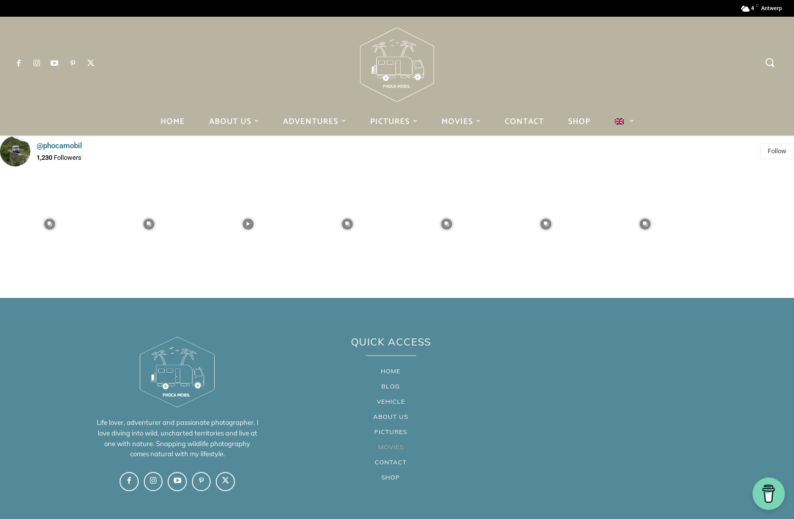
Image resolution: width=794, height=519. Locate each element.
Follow (777, 151)
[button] (770, 62)
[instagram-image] (49, 224)
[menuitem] (624, 122)
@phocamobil (59, 145)
